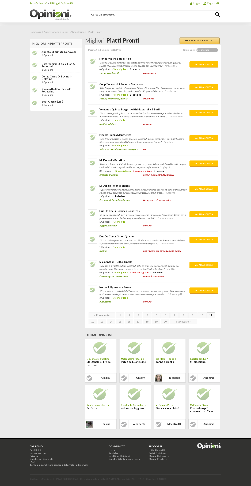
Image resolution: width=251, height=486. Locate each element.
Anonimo (208, 377)
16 (129, 321)
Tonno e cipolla (164, 361)
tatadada (174, 377)
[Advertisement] (56, 135)
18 (147, 321)
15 (119, 321)
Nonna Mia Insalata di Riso (115, 58)
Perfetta (91, 408)
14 (110, 321)
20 (165, 321)
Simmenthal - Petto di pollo (115, 261)
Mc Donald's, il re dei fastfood (98, 363)
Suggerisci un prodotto (199, 40)
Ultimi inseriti (157, 449)
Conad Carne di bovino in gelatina (56, 77)
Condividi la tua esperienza (124, 458)
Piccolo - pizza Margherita (115, 134)
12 (92, 321)
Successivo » (183, 321)
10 (201, 315)
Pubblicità (35, 449)
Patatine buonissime (133, 361)
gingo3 (105, 377)
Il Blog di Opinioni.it (61, 3)
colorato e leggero (132, 408)
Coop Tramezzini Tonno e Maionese (121, 84)
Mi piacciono (198, 361)
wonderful (139, 423)
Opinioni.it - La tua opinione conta (57, 15)
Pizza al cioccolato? (167, 408)
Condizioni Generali (41, 458)
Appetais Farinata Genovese (59, 52)
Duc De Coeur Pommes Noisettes (119, 210)
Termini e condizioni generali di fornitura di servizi (59, 464)
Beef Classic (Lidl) (52, 101)
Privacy (34, 455)
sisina (106, 423)
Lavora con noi (38, 452)
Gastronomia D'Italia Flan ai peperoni (58, 65)
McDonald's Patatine (112, 160)
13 (101, 321)
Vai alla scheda (204, 64)
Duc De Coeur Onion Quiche (116, 236)
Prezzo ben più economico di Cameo (202, 409)
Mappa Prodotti (158, 458)
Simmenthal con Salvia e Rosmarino (56, 90)
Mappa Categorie (159, 455)
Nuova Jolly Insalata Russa (115, 287)
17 (138, 321)
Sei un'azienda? (38, 3)
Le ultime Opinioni (119, 455)
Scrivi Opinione (157, 452)
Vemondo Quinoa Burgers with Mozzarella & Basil (129, 109)
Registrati (213, 3)
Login (196, 3)
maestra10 (174, 423)
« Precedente (101, 315)
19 (156, 321)
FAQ (32, 461)
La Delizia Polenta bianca (114, 185)
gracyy (140, 377)
